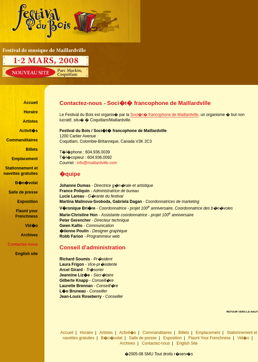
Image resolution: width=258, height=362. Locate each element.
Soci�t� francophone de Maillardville (164, 114)
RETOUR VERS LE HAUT (242, 311)
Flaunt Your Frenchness (209, 338)
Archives (29, 235)
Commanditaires (22, 140)
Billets (32, 149)
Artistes (30, 121)
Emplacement (25, 158)
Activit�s (28, 130)
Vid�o (31, 225)
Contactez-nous (23, 244)
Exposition (27, 201)
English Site (187, 343)
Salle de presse (23, 192)
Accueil (30, 102)
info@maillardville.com (97, 162)
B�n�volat (26, 182)
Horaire (31, 112)
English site (26, 253)
